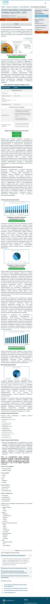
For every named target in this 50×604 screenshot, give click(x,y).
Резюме (16, 24)
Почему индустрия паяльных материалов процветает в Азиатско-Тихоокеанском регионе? (17, 571)
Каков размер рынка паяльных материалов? (17, 555)
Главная (3, 7)
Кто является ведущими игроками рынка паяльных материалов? (17, 576)
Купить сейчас (41, 16)
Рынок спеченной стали (9, 592)
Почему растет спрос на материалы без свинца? (17, 568)
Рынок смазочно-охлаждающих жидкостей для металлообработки (15, 585)
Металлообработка (24, 7)
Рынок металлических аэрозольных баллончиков (16, 590)
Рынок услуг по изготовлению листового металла (15, 588)
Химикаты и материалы (12, 7)
